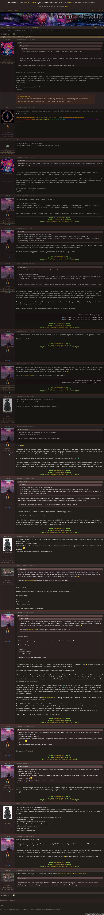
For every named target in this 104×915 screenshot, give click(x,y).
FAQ (2, 28)
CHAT (2, 10)
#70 (17, 396)
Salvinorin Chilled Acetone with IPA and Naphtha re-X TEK (59, 221)
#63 (17, 140)
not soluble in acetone (48, 698)
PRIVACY (9, 10)
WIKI (8, 28)
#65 (17, 196)
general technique (28, 375)
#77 (17, 763)
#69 (17, 364)
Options (101, 36)
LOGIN (92, 10)
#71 (17, 426)
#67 (17, 264)
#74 (17, 566)
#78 (17, 804)
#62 (17, 107)
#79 (17, 836)
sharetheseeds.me (24, 96)
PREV (5, 34)
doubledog (7, 396)
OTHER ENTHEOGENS (21, 31)
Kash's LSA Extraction (41, 117)
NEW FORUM (30, 3)
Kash (7, 107)
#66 (17, 228)
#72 (17, 478)
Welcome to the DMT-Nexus (7, 31)
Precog (7, 39)
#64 (17, 157)
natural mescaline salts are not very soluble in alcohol (71, 874)
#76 (17, 726)
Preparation (34, 31)
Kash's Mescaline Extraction (55, 117)
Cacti (29, 31)
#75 (17, 612)
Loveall (7, 196)
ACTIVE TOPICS (98, 28)
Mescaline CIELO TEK (59, 218)
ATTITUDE (35, 28)
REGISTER (100, 10)
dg (7, 140)
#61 (17, 39)
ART (28, 28)
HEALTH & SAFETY (18, 28)
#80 (17, 870)
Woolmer (8, 566)
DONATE (17, 10)
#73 (17, 536)
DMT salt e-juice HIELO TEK (59, 219)
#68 (17, 331)
